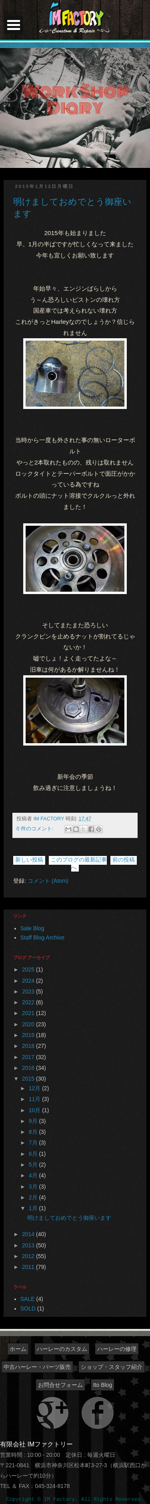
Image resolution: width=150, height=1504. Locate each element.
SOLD (28, 1308)
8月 (34, 1132)
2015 (29, 1078)
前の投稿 (123, 859)
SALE (27, 1299)
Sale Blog (32, 928)
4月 (34, 1175)
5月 (34, 1164)
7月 (34, 1142)
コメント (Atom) (48, 881)
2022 (29, 1002)
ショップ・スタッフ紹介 (111, 1367)
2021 (29, 1013)
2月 (34, 1197)
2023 (29, 991)
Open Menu (13, 25)
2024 (29, 980)
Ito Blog (102, 1385)
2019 (29, 1035)
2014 (29, 1234)
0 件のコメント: (35, 829)
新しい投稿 (29, 859)
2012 (29, 1256)
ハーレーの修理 (116, 1349)
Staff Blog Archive (42, 937)
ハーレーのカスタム (62, 1349)
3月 (34, 1186)
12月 (35, 1088)
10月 (35, 1110)
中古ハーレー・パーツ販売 (37, 1367)
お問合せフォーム (60, 1385)
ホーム (18, 1349)
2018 (29, 1046)
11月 (35, 1099)
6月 (34, 1154)
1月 (34, 1208)
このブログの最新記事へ (79, 863)
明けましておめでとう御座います (69, 1218)
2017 (29, 1057)
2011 (29, 1267)
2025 (29, 969)
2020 (29, 1024)
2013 (29, 1245)
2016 (29, 1068)
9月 (34, 1121)
